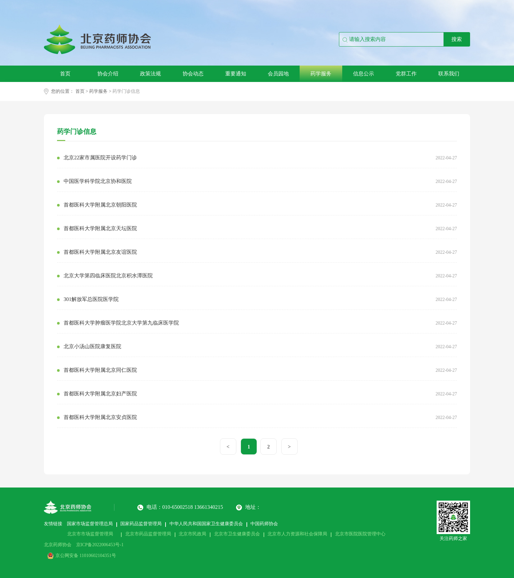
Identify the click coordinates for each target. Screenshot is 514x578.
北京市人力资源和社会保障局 (297, 533)
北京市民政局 (192, 533)
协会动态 (193, 73)
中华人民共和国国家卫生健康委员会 (206, 523)
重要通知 (235, 73)
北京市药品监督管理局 (148, 533)
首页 (65, 73)
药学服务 (320, 73)
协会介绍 (107, 73)
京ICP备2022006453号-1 (100, 544)
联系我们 (448, 73)
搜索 (456, 39)
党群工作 (406, 73)
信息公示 (363, 73)
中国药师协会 (264, 523)
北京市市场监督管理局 (90, 533)
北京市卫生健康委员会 (237, 533)
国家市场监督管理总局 (90, 523)
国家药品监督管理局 (141, 523)
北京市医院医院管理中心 (360, 533)
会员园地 (278, 73)
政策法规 (150, 73)
